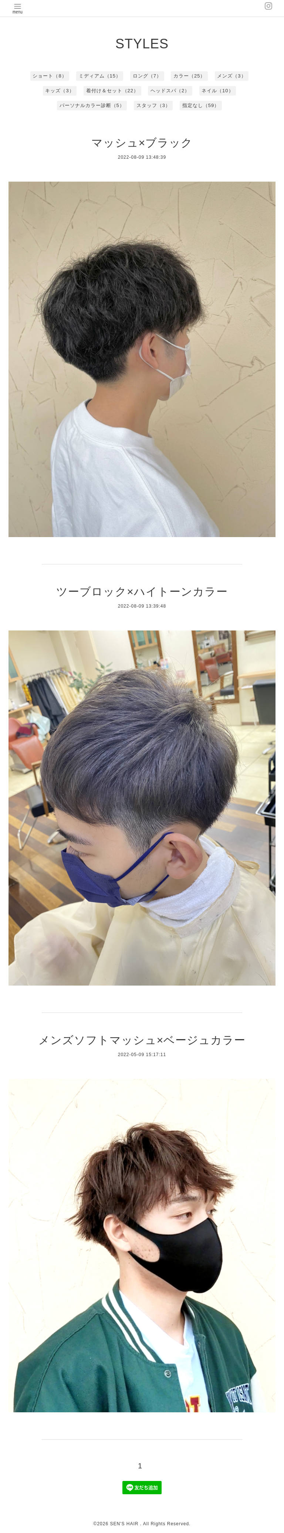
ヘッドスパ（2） (170, 90)
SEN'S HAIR (125, 1523)
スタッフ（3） (153, 105)
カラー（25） (189, 76)
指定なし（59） (200, 105)
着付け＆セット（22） (112, 90)
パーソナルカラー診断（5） (92, 105)
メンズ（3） (231, 76)
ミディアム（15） (100, 76)
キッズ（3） (59, 90)
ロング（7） (147, 76)
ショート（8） (50, 76)
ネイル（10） (217, 90)
